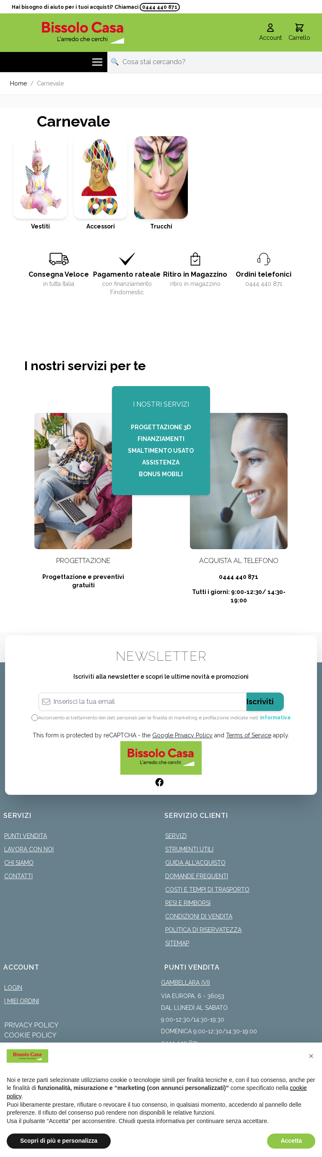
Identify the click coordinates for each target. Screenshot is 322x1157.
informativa (275, 718)
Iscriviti (260, 701)
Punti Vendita (25, 836)
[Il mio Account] (270, 33)
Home (18, 83)
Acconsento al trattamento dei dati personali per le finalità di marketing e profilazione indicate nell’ (164, 718)
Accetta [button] (291, 1140)
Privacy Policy (31, 1025)
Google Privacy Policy (182, 735)
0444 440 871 (159, 7)
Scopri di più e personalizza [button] (58, 1140)
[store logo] (83, 32)
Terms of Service (248, 735)
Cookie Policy (30, 1035)
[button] (311, 1056)
